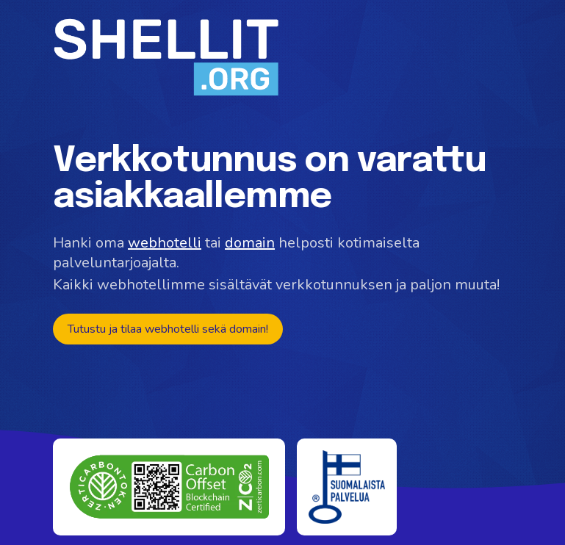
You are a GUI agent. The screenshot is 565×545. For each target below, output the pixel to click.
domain (250, 243)
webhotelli (164, 243)
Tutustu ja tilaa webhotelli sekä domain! (168, 329)
